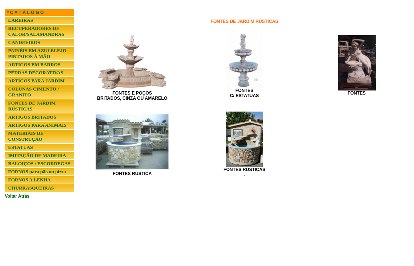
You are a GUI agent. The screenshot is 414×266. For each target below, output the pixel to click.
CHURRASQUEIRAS (31, 188)
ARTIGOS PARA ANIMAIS (37, 125)
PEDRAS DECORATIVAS (35, 72)
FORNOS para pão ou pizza (37, 171)
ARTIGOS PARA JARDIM (36, 80)
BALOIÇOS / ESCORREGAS (39, 163)
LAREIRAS (20, 20)
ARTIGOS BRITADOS (32, 117)
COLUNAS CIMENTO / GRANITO (33, 92)
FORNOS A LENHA (29, 180)
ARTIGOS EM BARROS (34, 64)
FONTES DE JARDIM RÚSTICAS (32, 106)
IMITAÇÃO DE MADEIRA (37, 155)
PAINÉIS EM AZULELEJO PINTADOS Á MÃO (37, 53)
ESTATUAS (20, 147)
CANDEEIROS (24, 42)
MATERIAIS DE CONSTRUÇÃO (25, 136)
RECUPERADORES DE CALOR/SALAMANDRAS (36, 31)
